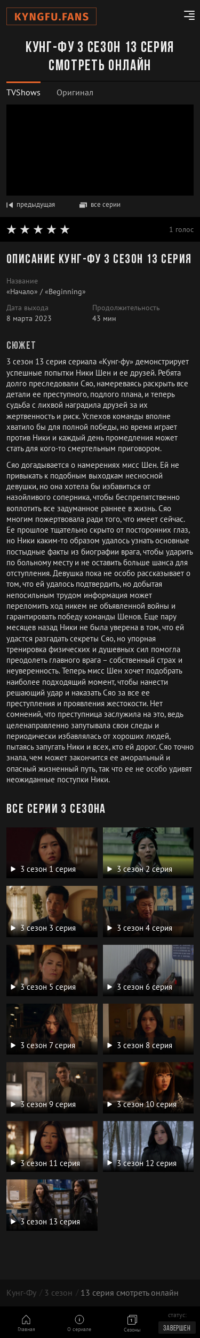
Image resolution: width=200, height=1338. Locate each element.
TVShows (23, 92)
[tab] (23, 92)
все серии (100, 204)
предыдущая (30, 204)
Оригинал (75, 92)
